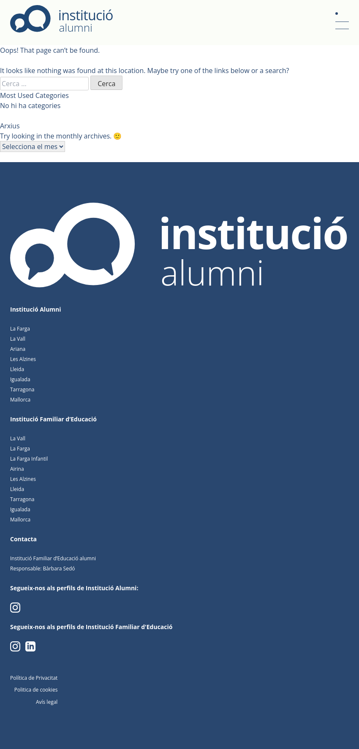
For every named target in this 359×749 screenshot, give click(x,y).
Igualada (20, 379)
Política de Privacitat (33, 677)
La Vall (17, 338)
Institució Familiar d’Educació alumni (53, 558)
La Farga (20, 328)
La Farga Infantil (29, 458)
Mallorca (20, 399)
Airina (17, 468)
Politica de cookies (36, 689)
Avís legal (46, 702)
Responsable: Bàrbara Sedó (42, 568)
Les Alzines (23, 359)
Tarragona (22, 389)
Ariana (17, 349)
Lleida (17, 369)
